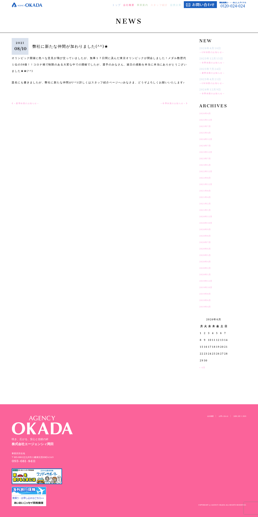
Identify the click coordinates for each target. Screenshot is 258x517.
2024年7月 (206, 145)
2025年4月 (206, 132)
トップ (116, 5)
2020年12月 (207, 216)
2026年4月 (206, 113)
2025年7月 (206, 126)
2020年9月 (206, 229)
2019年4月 (206, 306)
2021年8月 (206, 190)
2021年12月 (207, 184)
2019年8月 (206, 293)
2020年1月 (206, 274)
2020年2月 (206, 268)
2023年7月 (206, 158)
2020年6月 (206, 248)
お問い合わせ (217, 416)
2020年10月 (207, 222)
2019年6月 (206, 300)
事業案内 (142, 5)
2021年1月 (206, 210)
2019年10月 (207, 287)
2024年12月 (207, 139)
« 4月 (203, 367)
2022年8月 (206, 177)
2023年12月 (207, 152)
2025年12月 (207, 119)
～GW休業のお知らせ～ (215, 52)
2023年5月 (206, 164)
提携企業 (175, 5)
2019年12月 (207, 280)
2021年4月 (206, 197)
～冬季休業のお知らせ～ (215, 62)
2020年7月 (206, 242)
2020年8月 (206, 235)
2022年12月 (207, 171)
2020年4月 (206, 261)
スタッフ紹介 (159, 5)
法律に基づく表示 (237, 416)
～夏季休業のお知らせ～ (215, 72)
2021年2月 (206, 203)
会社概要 (128, 5)
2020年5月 (206, 255)
